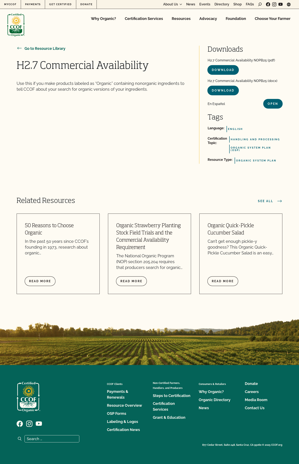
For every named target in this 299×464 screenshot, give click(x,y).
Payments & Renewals (117, 394)
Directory (221, 4)
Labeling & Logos (122, 421)
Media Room (256, 400)
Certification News (123, 429)
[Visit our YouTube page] (280, 4)
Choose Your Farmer (272, 18)
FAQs (250, 4)
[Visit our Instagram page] (274, 4)
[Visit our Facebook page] (268, 4)
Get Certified (60, 4)
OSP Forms (116, 413)
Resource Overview (124, 405)
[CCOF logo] (16, 21)
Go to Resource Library (41, 48)
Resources (181, 18)
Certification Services (144, 18)
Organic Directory (214, 400)
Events (204, 4)
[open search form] (260, 4)
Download (223, 70)
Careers (252, 392)
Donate (86, 4)
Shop (237, 4)
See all (270, 201)
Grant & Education (169, 417)
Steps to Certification (171, 395)
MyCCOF (10, 4)
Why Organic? (103, 18)
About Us (170, 4)
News (190, 4)
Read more (40, 281)
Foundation (236, 18)
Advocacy (208, 18)
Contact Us (255, 408)
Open (273, 103)
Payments (33, 4)
